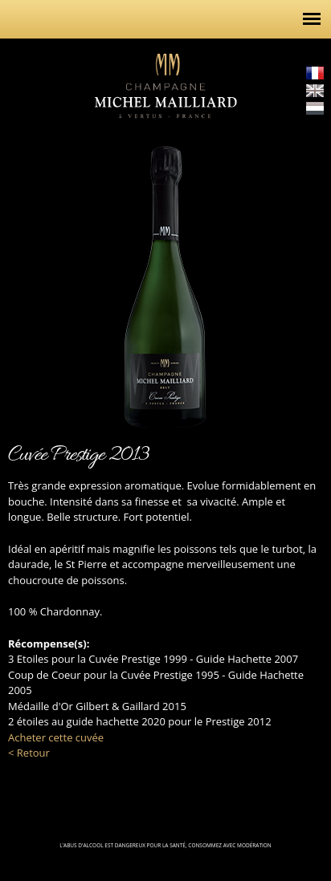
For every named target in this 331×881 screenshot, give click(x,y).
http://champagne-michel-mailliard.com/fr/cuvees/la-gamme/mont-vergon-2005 (307, 274)
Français (315, 73)
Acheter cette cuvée (56, 737)
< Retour (29, 752)
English (315, 90)
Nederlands (315, 108)
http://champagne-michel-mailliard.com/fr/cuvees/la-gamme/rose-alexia (24, 274)
